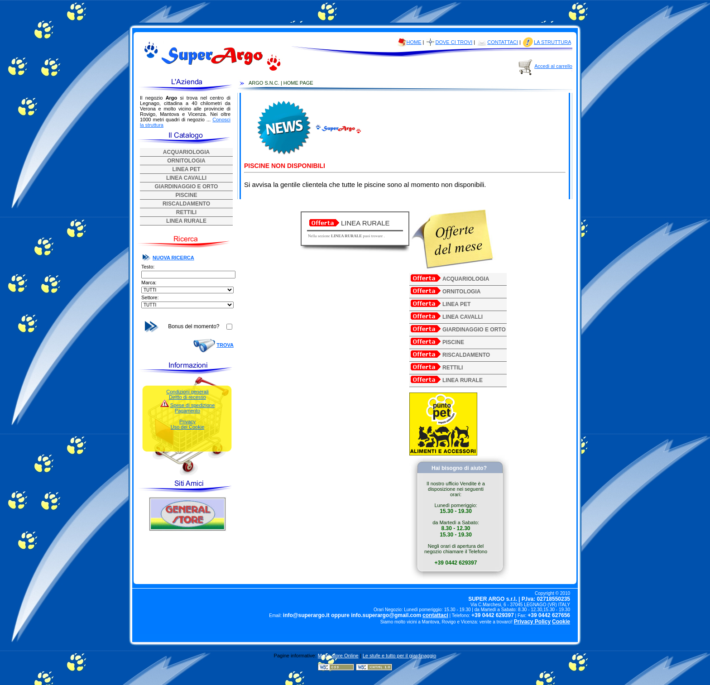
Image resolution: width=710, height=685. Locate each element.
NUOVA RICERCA (173, 257)
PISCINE (186, 195)
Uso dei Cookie (188, 427)
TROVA (225, 345)
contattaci (435, 615)
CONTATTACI (502, 42)
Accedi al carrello (553, 66)
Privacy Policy (532, 621)
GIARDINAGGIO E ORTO (186, 186)
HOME (414, 42)
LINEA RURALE (186, 221)
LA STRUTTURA (552, 42)
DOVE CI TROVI (454, 42)
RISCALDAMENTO (186, 204)
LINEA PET (186, 169)
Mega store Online (338, 655)
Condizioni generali (187, 391)
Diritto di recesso (187, 397)
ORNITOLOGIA (186, 161)
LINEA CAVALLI (186, 178)
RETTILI (186, 212)
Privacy (187, 421)
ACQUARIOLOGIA (186, 152)
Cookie (561, 621)
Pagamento (187, 410)
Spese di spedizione (192, 405)
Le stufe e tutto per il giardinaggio (400, 655)
